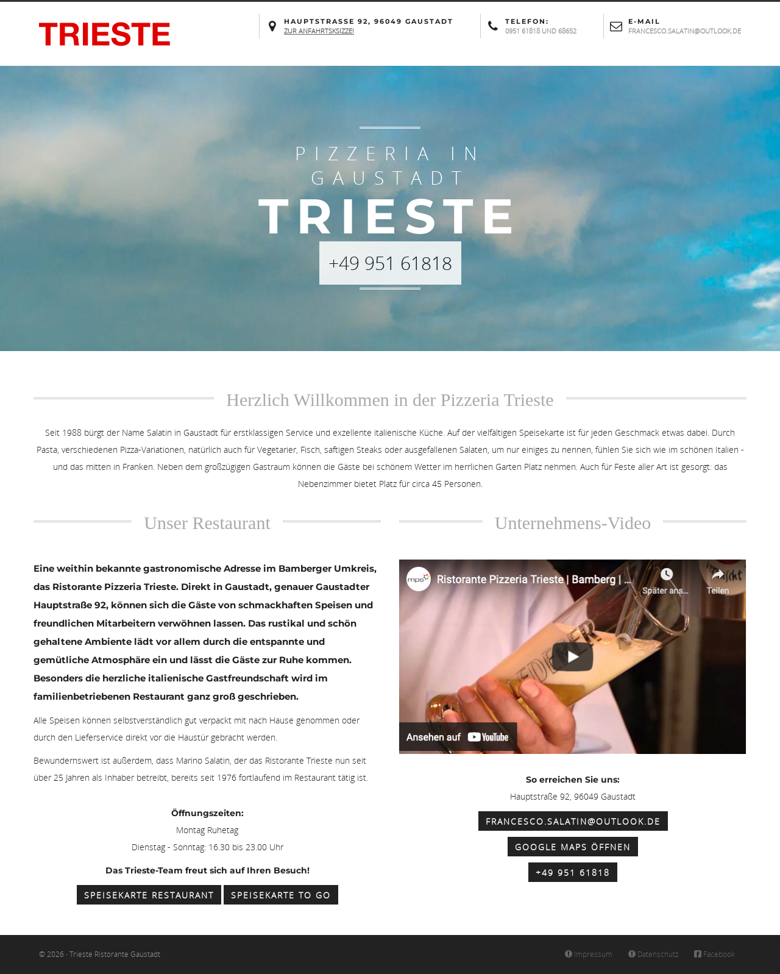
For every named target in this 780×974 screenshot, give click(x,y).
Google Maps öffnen (573, 847)
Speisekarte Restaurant (149, 895)
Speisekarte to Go (281, 895)
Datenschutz (652, 954)
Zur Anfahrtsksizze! (319, 30)
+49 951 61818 (573, 872)
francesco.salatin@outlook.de (573, 821)
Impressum (588, 954)
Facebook (714, 954)
